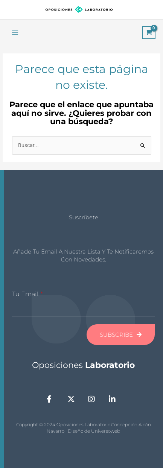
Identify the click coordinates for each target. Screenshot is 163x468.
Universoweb (105, 431)
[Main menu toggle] (15, 32)
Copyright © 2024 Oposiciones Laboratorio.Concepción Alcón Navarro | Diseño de (83, 428)
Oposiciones (83, 365)
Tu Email (26, 294)
